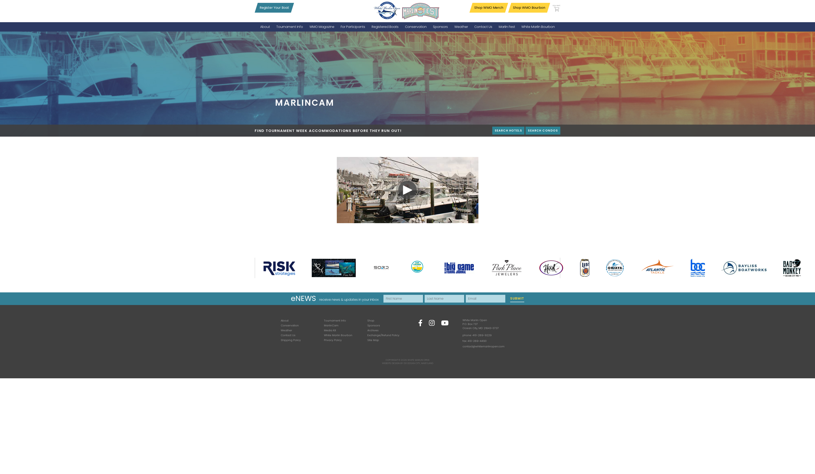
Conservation (290, 325)
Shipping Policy (291, 340)
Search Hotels (508, 130)
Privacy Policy (333, 340)
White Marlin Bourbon (338, 335)
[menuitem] (265, 26)
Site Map (373, 340)
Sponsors (373, 325)
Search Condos (543, 130)
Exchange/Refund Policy (383, 335)
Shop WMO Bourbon (529, 7)
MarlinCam (331, 325)
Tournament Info (335, 321)
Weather (286, 330)
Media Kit (330, 330)
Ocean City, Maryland (420, 363)
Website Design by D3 (394, 363)
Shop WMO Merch (488, 7)
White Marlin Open (418, 360)
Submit (517, 298)
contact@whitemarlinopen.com (483, 346)
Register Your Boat (274, 7)
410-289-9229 (482, 335)
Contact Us (288, 335)
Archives (373, 330)
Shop (370, 321)
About (285, 321)
